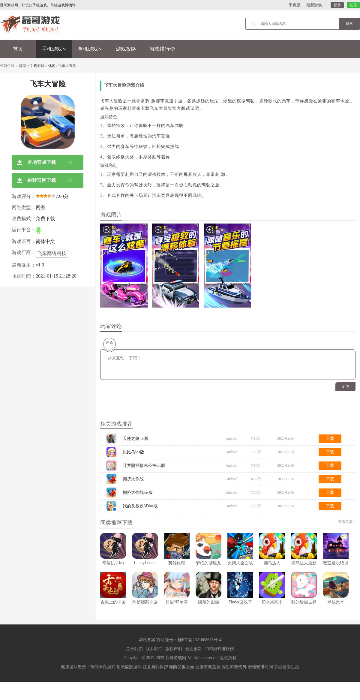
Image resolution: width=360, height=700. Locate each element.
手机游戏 (54, 49)
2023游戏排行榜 (219, 649)
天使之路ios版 (135, 438)
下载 (330, 438)
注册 (353, 5)
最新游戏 (314, 5)
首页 (18, 49)
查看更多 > (347, 522)
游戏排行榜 (162, 49)
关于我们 (134, 649)
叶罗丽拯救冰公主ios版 (144, 465)
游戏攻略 (126, 49)
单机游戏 (90, 49)
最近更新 (193, 649)
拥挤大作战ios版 (138, 492)
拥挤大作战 (133, 479)
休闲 (52, 66)
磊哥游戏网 (175, 658)
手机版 (294, 5)
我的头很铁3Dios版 (140, 506)
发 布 (345, 387)
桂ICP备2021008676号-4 (199, 640)
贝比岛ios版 (133, 452)
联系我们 (154, 649)
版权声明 (173, 649)
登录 (337, 5)
